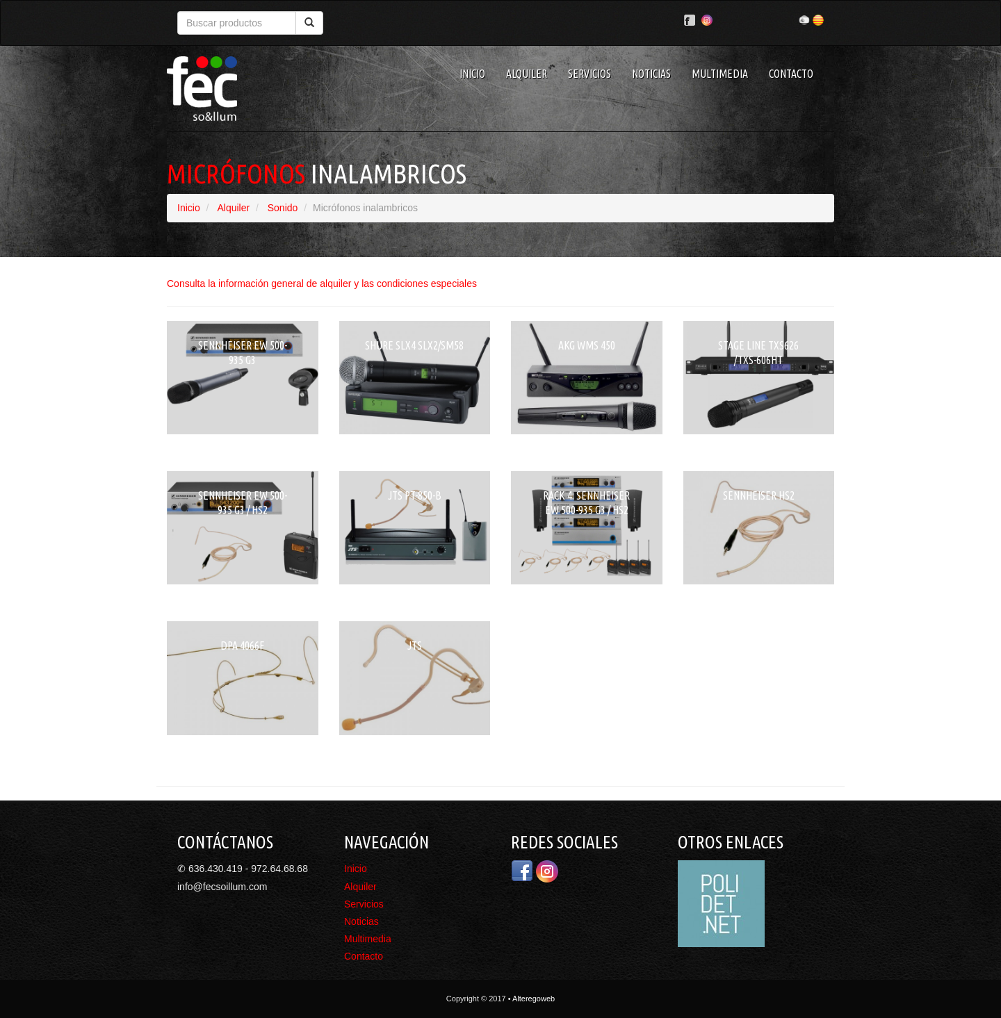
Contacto (791, 73)
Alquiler (526, 73)
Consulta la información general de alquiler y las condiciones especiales (322, 283)
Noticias (651, 73)
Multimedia (720, 73)
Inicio (472, 73)
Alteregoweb (533, 998)
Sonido (283, 207)
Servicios (589, 73)
